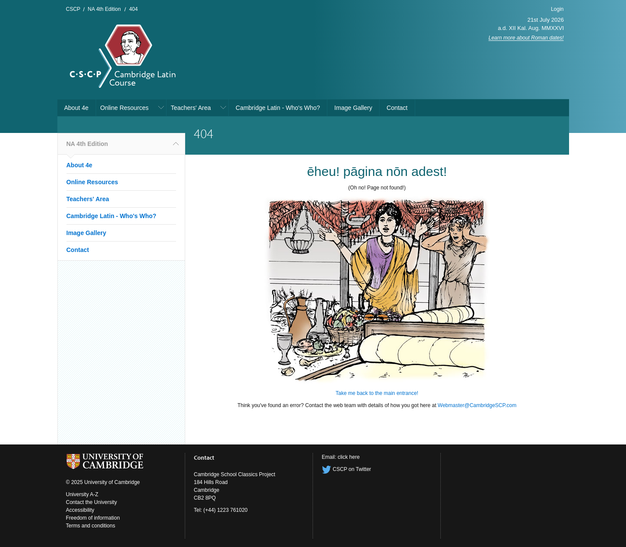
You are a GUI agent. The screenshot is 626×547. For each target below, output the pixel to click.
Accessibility (80, 510)
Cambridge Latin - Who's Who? (278, 107)
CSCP (73, 9)
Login (557, 9)
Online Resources (124, 107)
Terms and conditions (90, 526)
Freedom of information (93, 518)
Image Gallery (353, 107)
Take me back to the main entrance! (377, 393)
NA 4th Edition (104, 9)
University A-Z (82, 494)
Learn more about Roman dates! (526, 38)
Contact (396, 107)
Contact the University (91, 502)
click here (349, 457)
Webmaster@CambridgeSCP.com (477, 405)
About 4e (76, 107)
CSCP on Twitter (346, 469)
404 (133, 9)
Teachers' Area (191, 107)
